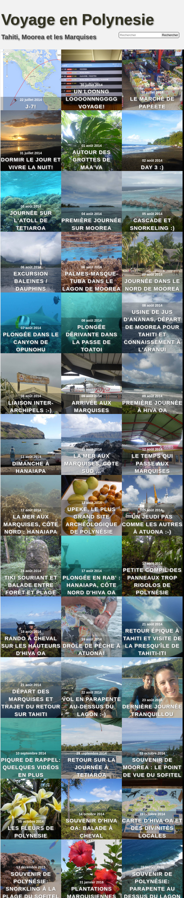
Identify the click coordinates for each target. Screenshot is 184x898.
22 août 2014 (91, 692)
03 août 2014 (31, 206)
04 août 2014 (91, 214)
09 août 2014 (91, 396)
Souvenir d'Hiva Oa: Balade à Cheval (91, 828)
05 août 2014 (152, 214)
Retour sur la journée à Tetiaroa (92, 767)
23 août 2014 (152, 700)
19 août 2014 (91, 639)
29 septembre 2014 (91, 753)
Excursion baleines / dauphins (31, 281)
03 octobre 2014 (152, 753)
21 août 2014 (152, 624)
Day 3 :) (152, 167)
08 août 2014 (91, 320)
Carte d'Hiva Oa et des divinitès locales (152, 828)
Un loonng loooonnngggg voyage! (92, 99)
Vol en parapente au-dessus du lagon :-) (91, 706)
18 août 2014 (31, 632)
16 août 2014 (31, 571)
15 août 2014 (152, 510)
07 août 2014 (152, 274)
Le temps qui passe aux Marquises (152, 463)
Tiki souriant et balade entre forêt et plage (30, 585)
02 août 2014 (152, 160)
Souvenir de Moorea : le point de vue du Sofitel (152, 767)
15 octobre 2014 (152, 814)
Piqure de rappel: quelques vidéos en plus (31, 767)
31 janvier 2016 (92, 882)
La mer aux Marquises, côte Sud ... (91, 463)
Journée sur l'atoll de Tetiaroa (31, 220)
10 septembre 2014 (31, 753)
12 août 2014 (152, 449)
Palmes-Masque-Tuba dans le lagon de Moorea (91, 281)
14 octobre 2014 (91, 814)
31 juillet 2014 (31, 153)
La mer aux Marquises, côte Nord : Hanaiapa (30, 524)
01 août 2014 (91, 146)
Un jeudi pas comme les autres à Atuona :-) (152, 524)
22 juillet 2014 (31, 100)
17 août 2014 (91, 571)
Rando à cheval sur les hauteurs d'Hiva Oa (31, 645)
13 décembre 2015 (30, 867)
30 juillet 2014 (92, 85)
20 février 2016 (152, 867)
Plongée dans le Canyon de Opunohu (31, 342)
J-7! (30, 107)
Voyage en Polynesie (77, 19)
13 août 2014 (91, 503)
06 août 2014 (31, 267)
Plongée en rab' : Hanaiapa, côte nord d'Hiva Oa (92, 585)
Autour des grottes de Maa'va (91, 159)
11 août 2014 (31, 457)
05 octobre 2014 (31, 821)
